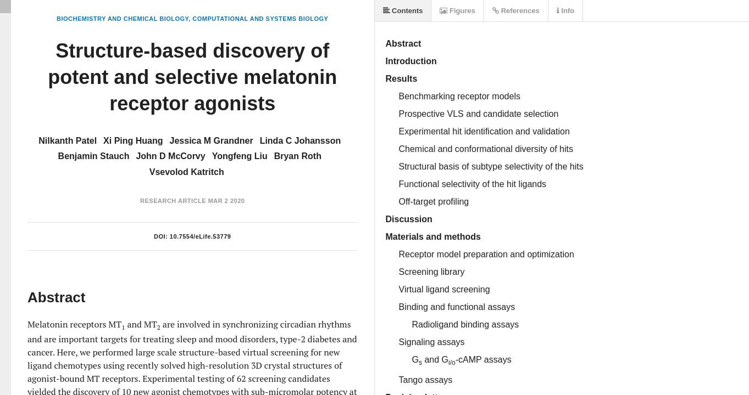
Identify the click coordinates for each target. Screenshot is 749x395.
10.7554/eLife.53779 (200, 236)
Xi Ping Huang (133, 140)
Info (565, 11)
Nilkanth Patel (67, 140)
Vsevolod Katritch (186, 172)
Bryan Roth (297, 156)
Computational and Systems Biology (260, 18)
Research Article (173, 201)
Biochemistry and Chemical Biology (122, 18)
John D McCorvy (170, 156)
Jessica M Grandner (211, 140)
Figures (457, 11)
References (516, 11)
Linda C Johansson (300, 140)
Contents (403, 11)
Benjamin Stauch (94, 156)
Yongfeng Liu (240, 156)
